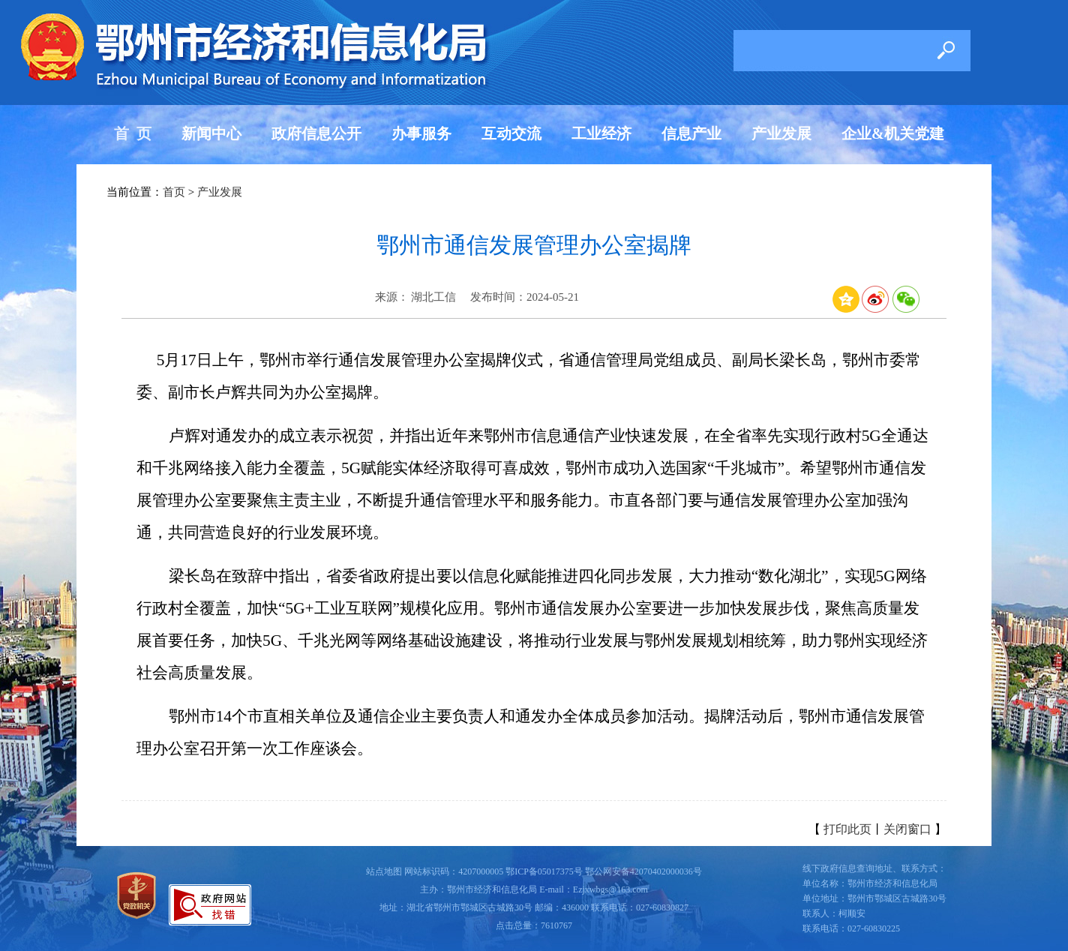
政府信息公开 (317, 133)
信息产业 (692, 133)
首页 (174, 192)
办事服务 (422, 133)
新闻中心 (212, 133)
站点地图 (384, 871)
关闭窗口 (908, 829)
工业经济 (602, 133)
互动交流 (512, 133)
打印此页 (848, 829)
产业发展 (782, 133)
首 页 (133, 133)
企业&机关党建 (893, 133)
